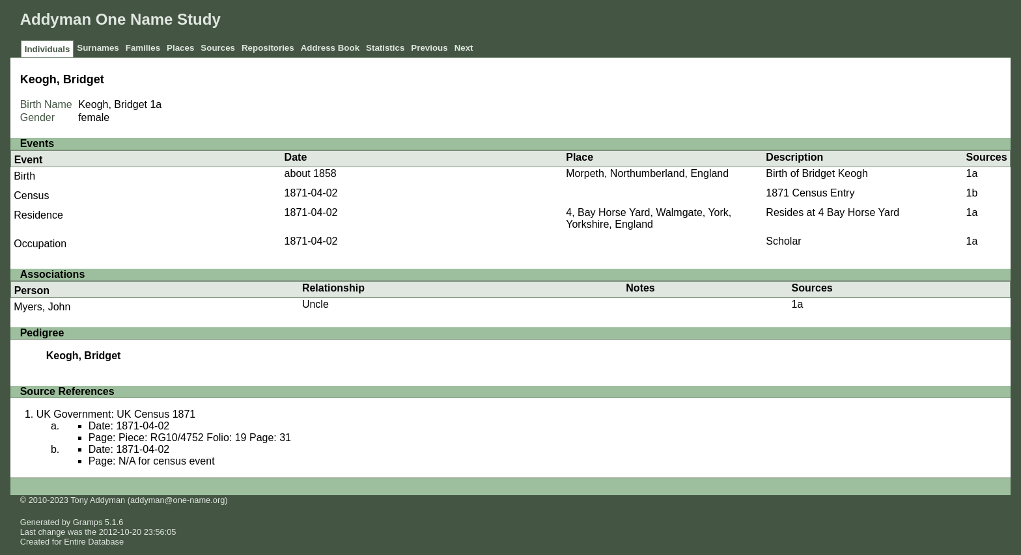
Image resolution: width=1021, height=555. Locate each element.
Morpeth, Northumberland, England (647, 173)
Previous (429, 48)
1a (155, 104)
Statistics (385, 48)
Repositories (268, 48)
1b (971, 192)
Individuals (47, 49)
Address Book (330, 48)
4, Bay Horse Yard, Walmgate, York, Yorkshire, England (648, 218)
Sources (218, 48)
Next (464, 48)
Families (143, 48)
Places (180, 48)
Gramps (88, 522)
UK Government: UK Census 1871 (116, 414)
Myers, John (42, 306)
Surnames (98, 48)
